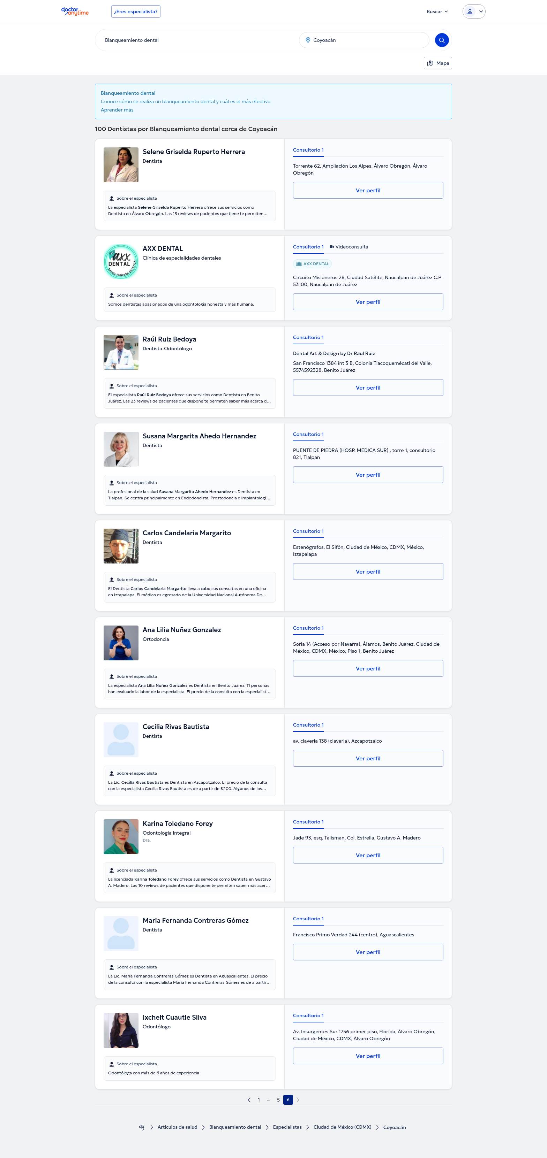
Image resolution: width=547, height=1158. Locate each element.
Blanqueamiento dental (234, 1127)
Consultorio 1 (308, 150)
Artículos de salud (174, 1127)
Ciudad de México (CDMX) (345, 1127)
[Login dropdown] (474, 11)
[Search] (442, 40)
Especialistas (288, 1127)
